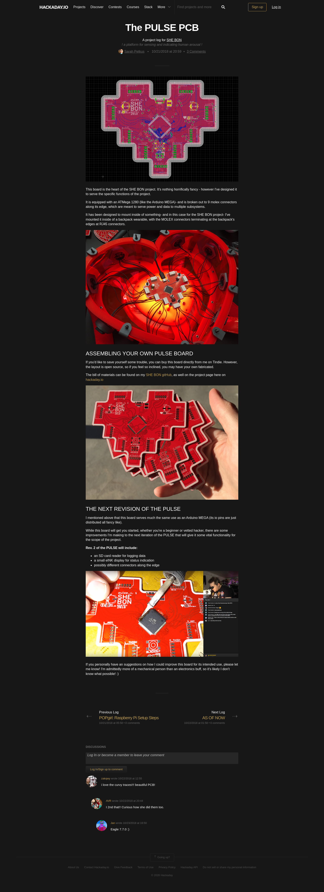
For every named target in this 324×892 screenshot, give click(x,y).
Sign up (257, 7)
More (165, 7)
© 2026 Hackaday (162, 881)
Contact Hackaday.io (96, 873)
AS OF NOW (212, 717)
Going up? (161, 864)
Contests (115, 7)
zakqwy (105, 785)
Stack (148, 7)
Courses (133, 7)
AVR (108, 807)
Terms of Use (146, 873)
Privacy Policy (167, 873)
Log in (276, 7)
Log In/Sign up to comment (106, 775)
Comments (196, 51)
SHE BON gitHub (159, 375)
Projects (79, 7)
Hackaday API (189, 873)
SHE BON (174, 40)
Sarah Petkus (131, 51)
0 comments (132, 729)
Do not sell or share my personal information (229, 873)
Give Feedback (123, 873)
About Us (73, 873)
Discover (97, 7)
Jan (113, 829)
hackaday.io (94, 379)
